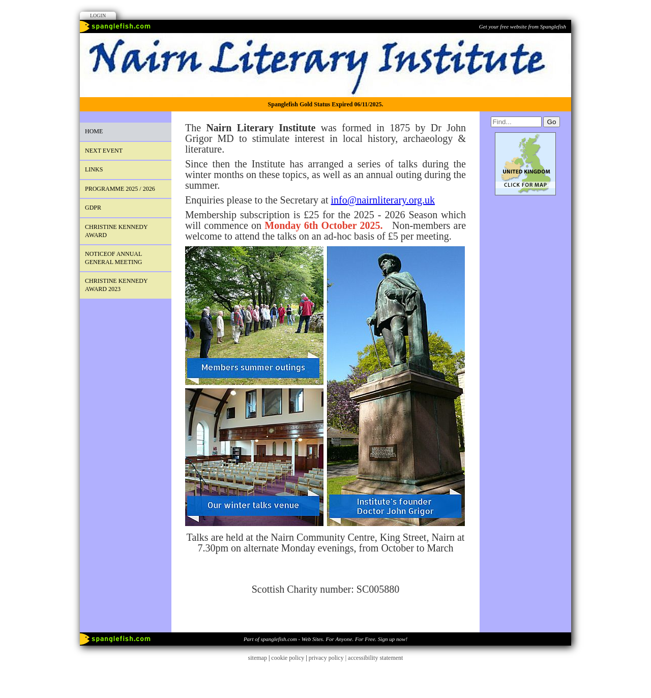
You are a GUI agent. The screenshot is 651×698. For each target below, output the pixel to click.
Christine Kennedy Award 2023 (116, 285)
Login (98, 15)
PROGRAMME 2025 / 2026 (120, 188)
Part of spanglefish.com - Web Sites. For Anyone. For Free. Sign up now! (325, 639)
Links (94, 169)
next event (104, 150)
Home (94, 131)
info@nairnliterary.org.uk (383, 200)
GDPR (93, 207)
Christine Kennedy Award (116, 231)
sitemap (257, 657)
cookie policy (287, 657)
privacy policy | (328, 657)
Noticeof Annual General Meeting (113, 258)
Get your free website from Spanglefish (522, 26)
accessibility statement (375, 657)
